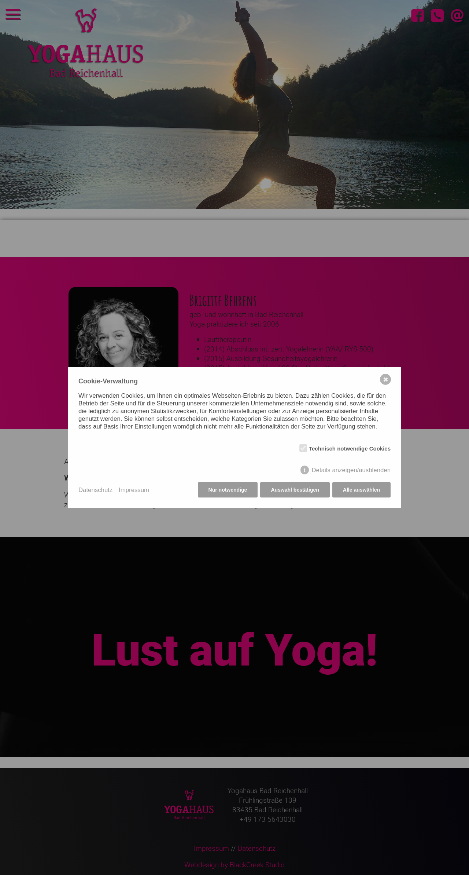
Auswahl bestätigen (295, 490)
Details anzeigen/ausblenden (351, 470)
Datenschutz (95, 489)
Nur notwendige (227, 490)
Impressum (134, 489)
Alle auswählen (361, 490)
